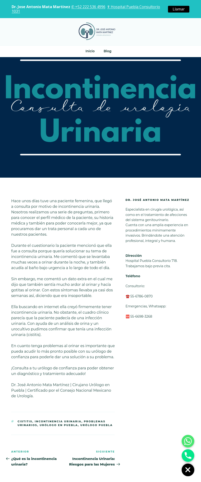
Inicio (90, 51)
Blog (107, 51)
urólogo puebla (96, 425)
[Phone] (188, 455)
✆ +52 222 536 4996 (88, 6)
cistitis (25, 421)
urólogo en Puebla (59, 425)
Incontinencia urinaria (58, 421)
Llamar (179, 9)
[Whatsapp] (188, 441)
